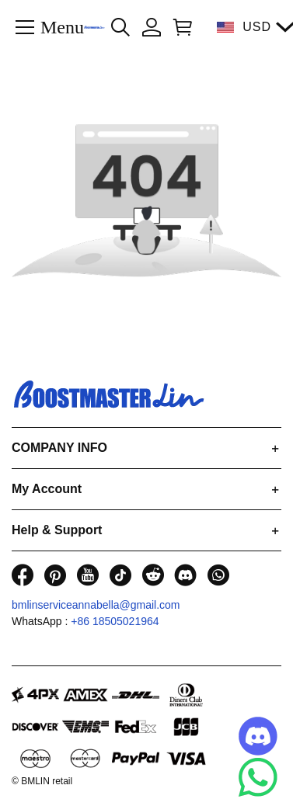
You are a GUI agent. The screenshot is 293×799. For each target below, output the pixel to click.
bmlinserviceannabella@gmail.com (96, 605)
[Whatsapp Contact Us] (258, 777)
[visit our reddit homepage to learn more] (153, 575)
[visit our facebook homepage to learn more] (22, 575)
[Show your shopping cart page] (179, 27)
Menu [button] (62, 26)
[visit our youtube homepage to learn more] (88, 575)
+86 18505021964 (115, 621)
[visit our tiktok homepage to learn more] (120, 575)
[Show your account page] (151, 27)
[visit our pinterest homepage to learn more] (55, 575)
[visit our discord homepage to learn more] (186, 575)
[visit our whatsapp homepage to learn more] (218, 575)
